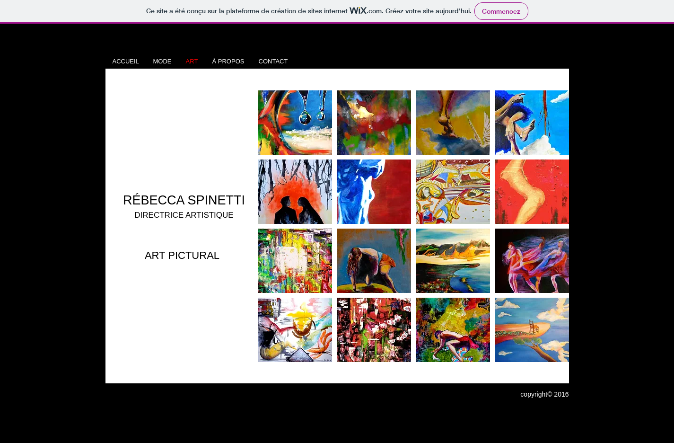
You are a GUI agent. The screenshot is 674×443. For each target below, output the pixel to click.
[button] (295, 122)
